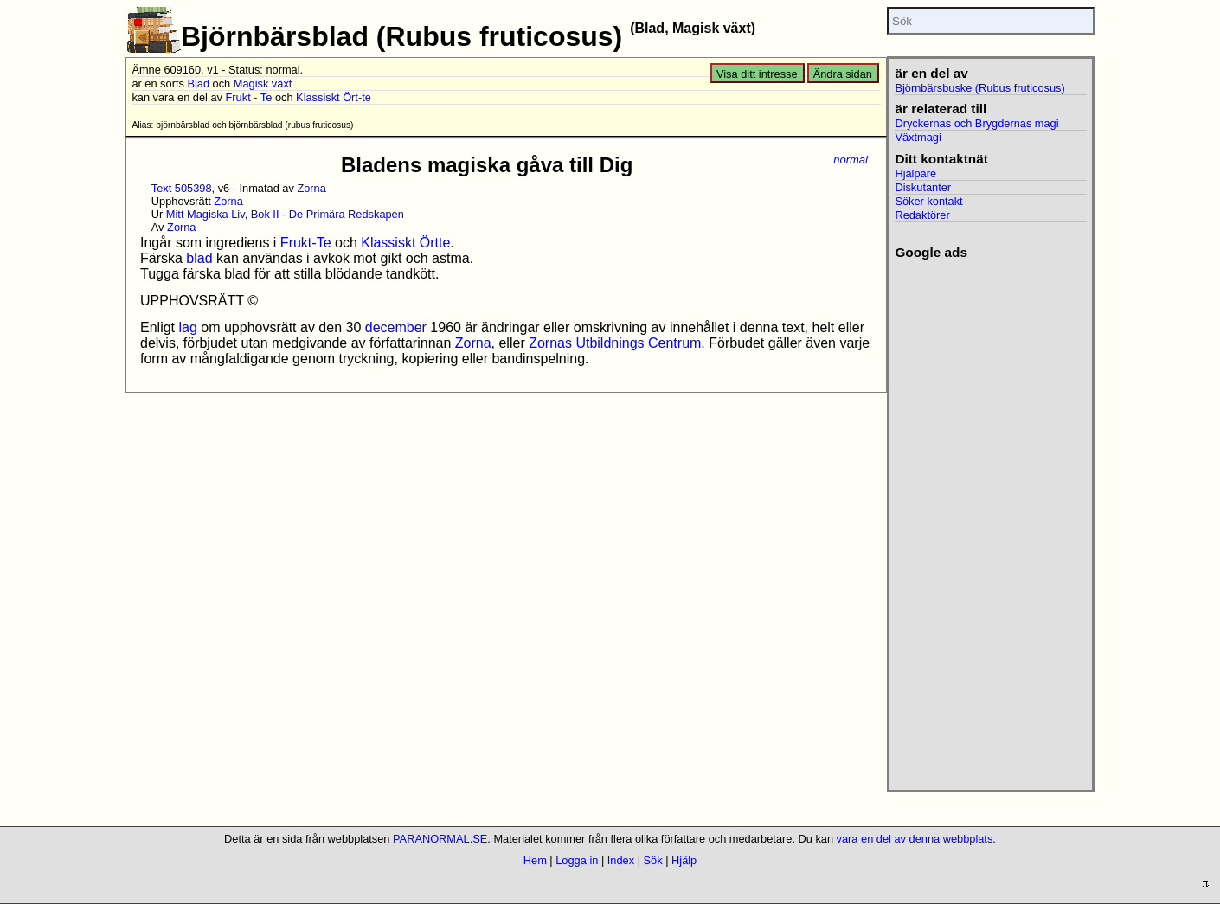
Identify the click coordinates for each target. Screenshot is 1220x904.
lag (187, 327)
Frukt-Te (305, 242)
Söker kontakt (928, 201)
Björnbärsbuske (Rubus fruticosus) (979, 87)
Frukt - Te (249, 97)
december (396, 327)
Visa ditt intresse (757, 73)
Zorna (311, 188)
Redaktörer (922, 214)
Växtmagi (918, 137)
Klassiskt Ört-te (333, 97)
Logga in (576, 860)
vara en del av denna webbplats (915, 838)
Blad (198, 83)
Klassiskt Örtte (405, 242)
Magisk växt (263, 83)
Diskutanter (923, 187)
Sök (653, 860)
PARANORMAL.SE (440, 838)
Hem (535, 860)
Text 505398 (181, 188)
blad (199, 258)
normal (850, 159)
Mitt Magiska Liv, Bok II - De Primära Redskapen (285, 214)
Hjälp (684, 860)
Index (620, 860)
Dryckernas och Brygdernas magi (976, 123)
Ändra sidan (842, 73)
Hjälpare (915, 173)
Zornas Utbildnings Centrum (615, 343)
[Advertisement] (990, 519)
